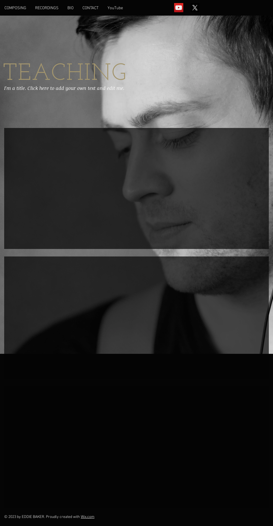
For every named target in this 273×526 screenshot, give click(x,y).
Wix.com (87, 517)
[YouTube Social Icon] (178, 7)
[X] (194, 7)
